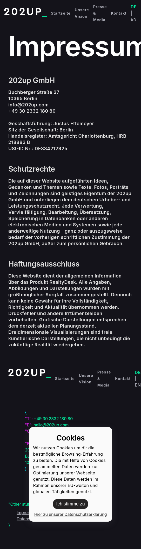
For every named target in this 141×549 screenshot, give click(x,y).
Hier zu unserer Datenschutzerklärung (70, 514)
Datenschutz (29, 518)
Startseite (61, 13)
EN (134, 19)
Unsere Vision (82, 13)
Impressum (27, 512)
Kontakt (118, 13)
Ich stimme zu (70, 503)
